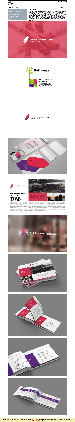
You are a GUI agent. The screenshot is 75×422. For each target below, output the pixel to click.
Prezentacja (31, 20)
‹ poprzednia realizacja (13, 7)
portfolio (57, 1)
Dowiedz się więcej (16, 419)
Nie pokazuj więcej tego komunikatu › (37, 420)
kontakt (65, 1)
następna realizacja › (62, 7)
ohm (61, 1)
